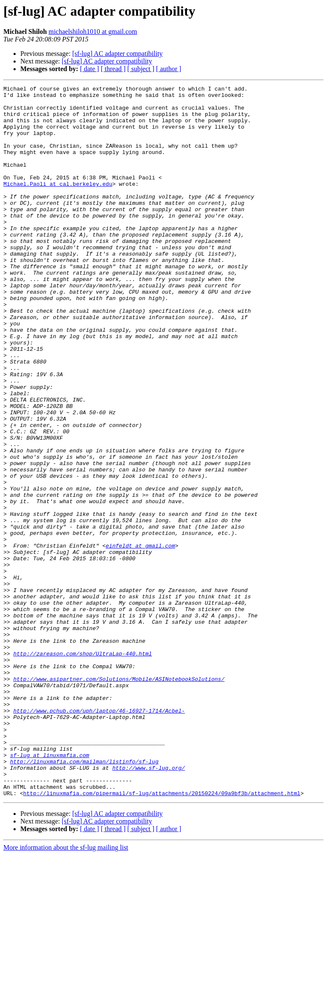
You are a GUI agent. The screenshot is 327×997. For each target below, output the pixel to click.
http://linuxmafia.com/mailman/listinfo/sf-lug (84, 897)
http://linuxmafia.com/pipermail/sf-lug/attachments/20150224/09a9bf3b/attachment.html (161, 935)
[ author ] (168, 68)
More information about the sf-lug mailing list (65, 989)
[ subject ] (140, 68)
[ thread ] (113, 68)
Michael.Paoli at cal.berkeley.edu (57, 204)
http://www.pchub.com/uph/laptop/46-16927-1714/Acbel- (99, 836)
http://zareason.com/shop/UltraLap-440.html (82, 767)
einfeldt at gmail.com (140, 638)
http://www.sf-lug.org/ (148, 905)
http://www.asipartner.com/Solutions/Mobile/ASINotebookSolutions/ (118, 798)
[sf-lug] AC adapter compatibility (117, 53)
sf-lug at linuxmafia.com (49, 889)
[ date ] (89, 68)
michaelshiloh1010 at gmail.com (93, 31)
